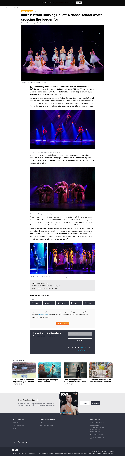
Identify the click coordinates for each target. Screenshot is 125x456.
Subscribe (95, 403)
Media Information (18, 425)
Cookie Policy (80, 350)
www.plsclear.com (43, 314)
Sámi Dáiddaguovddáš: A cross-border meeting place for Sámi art (75, 381)
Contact (15, 429)
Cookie (104, 451)
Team (41, 422)
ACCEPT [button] (79, 3)
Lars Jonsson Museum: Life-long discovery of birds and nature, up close (23, 381)
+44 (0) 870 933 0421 (98, 438)
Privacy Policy (83, 347)
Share (34, 303)
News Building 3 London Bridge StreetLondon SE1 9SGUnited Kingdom (97, 428)
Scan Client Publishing (46, 425)
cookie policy (70, 3)
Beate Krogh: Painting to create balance (48, 380)
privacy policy (60, 3)
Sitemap (111, 451)
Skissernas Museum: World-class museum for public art (100, 380)
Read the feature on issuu (40, 295)
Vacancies (43, 429)
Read (85, 403)
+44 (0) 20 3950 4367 (98, 434)
